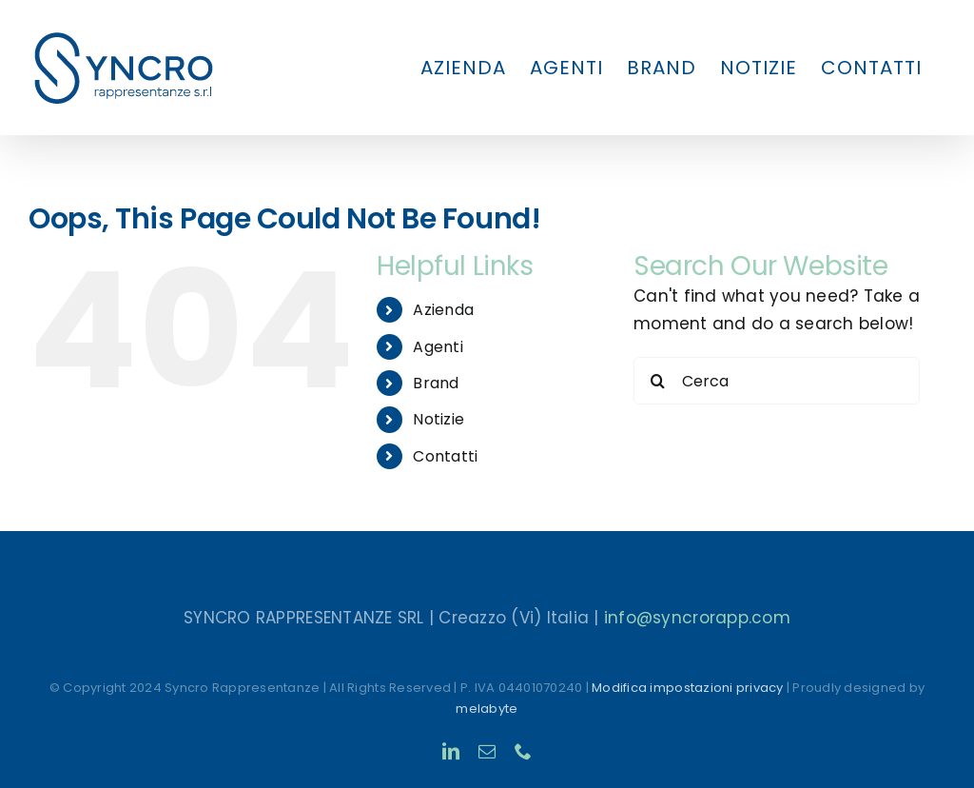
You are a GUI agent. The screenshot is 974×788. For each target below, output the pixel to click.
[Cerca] (776, 380)
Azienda (443, 310)
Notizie (438, 419)
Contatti (445, 456)
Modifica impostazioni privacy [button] (687, 688)
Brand (435, 383)
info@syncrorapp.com (697, 617)
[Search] (657, 380)
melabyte (486, 708)
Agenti (438, 347)
